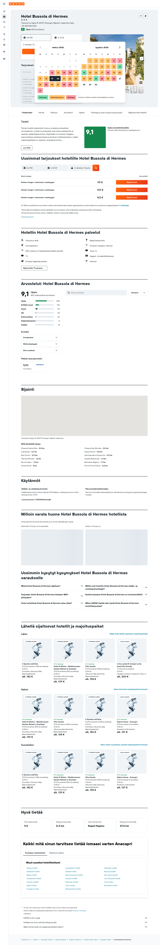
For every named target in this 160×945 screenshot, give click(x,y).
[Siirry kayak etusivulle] (16, 3)
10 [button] (40, 72)
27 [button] (58, 84)
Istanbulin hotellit (33, 871)
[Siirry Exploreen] (4, 34)
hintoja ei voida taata (79, 911)
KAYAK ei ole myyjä (86, 917)
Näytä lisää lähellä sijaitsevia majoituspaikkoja (129, 634)
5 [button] (52, 66)
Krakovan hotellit (71, 882)
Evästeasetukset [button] (27, 217)
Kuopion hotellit (71, 878)
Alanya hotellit (32, 868)
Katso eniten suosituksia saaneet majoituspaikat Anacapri (124, 745)
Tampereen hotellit (34, 878)
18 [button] (46, 78)
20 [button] (58, 78)
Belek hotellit (32, 875)
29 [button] (70, 84)
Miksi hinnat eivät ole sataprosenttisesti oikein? (86, 926)
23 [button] (76, 78)
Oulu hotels (108, 882)
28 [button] (64, 84)
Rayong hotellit (110, 871)
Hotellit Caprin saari (90, 940)
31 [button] (40, 90)
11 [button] (46, 72)
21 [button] (64, 78)
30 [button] (76, 84)
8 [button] (70, 66)
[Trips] (4, 51)
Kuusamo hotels (33, 889)
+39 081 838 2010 (28, 26)
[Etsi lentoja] (4, 11)
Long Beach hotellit (72, 868)
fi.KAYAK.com (25, 940)
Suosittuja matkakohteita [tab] (35, 853)
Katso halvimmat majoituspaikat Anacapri (131, 689)
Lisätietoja (124, 205)
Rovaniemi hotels (110, 885)
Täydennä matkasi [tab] (56, 853)
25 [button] (46, 84)
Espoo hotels (31, 885)
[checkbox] (33, 367)
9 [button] (76, 66)
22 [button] (70, 78)
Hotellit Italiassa (60, 940)
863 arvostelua (37, 29)
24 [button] (40, 84)
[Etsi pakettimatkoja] (4, 27)
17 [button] (40, 78)
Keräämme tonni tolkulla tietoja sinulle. (86, 922)
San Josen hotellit (111, 875)
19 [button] (52, 78)
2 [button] (76, 60)
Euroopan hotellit (46, 940)
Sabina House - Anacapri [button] (127, 722)
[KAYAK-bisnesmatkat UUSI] (4, 44)
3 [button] (40, 66)
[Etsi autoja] (4, 21)
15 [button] (70, 72)
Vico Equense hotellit (112, 878)
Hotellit (35, 940)
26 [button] (52, 84)
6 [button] (58, 66)
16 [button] (76, 72)
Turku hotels (70, 885)
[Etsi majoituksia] (4, 16)
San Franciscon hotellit (74, 875)
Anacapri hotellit (105, 940)
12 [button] (52, 72)
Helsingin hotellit (110, 868)
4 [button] (46, 66)
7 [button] (84, 66)
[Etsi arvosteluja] (98, 292)
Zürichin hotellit (33, 882)
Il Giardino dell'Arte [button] (30, 664)
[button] (4, 4)
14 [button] (64, 72)
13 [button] (58, 72)
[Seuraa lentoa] (4, 39)
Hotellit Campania (75, 940)
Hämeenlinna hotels (73, 889)
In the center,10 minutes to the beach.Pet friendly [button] (129, 665)
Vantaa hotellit (70, 871)
